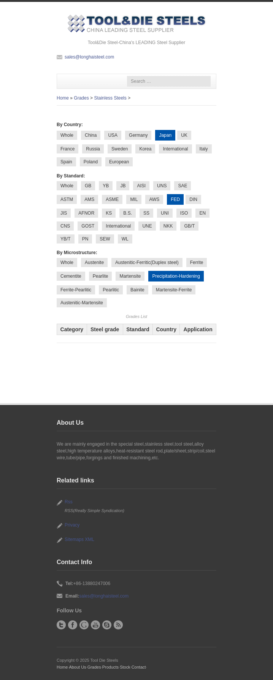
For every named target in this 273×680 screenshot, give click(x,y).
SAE (182, 185)
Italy (204, 149)
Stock (125, 667)
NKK (168, 226)
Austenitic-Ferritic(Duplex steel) (147, 262)
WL (125, 239)
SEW (105, 239)
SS (146, 213)
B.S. (127, 213)
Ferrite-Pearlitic (75, 290)
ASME (112, 199)
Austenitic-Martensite (81, 302)
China (91, 135)
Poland (91, 161)
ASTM (66, 199)
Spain (66, 161)
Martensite (130, 276)
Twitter (61, 624)
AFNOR (86, 213)
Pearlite (100, 276)
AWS (154, 199)
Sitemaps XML (79, 539)
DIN (193, 199)
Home (63, 98)
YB (106, 185)
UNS (162, 185)
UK (184, 135)
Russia (93, 149)
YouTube (95, 624)
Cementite (70, 276)
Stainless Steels (110, 98)
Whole (66, 135)
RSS (118, 624)
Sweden (119, 149)
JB (122, 185)
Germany (138, 135)
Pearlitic (111, 290)
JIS (63, 213)
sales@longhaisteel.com (89, 57)
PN (85, 239)
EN (202, 213)
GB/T (189, 226)
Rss (69, 501)
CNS (65, 226)
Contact (139, 667)
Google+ (84, 624)
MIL (134, 199)
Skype (106, 624)
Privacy (72, 525)
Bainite (137, 290)
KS (109, 213)
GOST (87, 226)
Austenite (94, 262)
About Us (77, 667)
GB (88, 185)
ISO (184, 213)
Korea (145, 149)
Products (110, 667)
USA (112, 135)
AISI (141, 185)
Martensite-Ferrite (174, 290)
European (119, 161)
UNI (165, 213)
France (67, 149)
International (175, 149)
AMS (89, 199)
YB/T (65, 239)
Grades (81, 98)
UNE (147, 226)
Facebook (72, 624)
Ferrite (196, 262)
